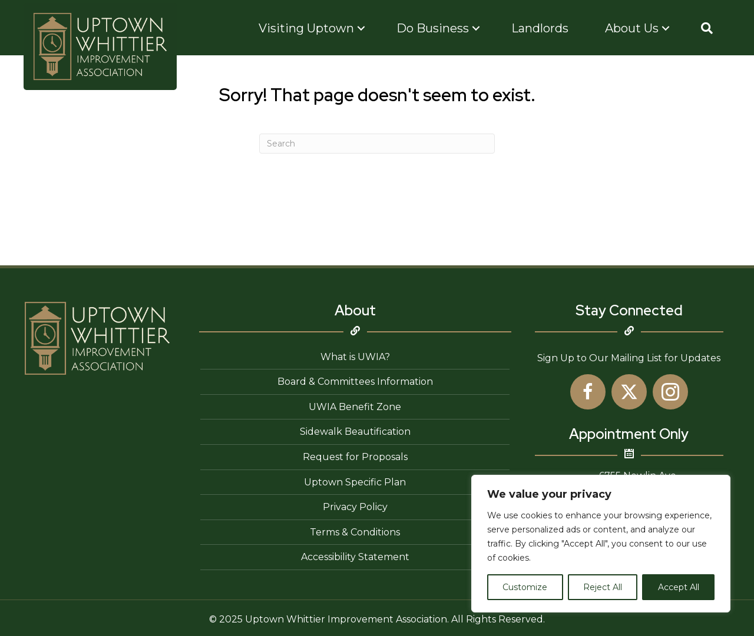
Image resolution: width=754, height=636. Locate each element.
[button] (706, 28)
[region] (600, 543)
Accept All (678, 587)
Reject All (602, 587)
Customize (524, 587)
